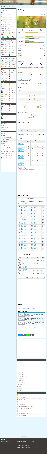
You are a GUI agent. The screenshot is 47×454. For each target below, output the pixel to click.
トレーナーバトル (38, 124)
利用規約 (19, 445)
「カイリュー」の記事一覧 (31, 327)
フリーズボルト (26, 264)
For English (43, 14)
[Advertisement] (31, 182)
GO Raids (32, 441)
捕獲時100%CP (38, 83)
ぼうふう (20, 148)
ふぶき (25, 270)
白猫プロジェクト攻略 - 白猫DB (5, 441)
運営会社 (22, 445)
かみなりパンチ (21, 145)
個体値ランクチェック (24, 83)
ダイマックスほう (26, 273)
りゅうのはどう (21, 157)
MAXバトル (31, 79)
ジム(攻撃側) (31, 201)
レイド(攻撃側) (22, 201)
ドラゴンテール (21, 135)
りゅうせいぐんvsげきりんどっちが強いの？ (28, 307)
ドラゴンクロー (21, 152)
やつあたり (21, 162)
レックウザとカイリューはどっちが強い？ (27, 308)
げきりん (20, 150)
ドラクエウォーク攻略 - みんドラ (21, 441)
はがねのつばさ (21, 134)
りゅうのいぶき (21, 132)
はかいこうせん (21, 143)
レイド (22, 79)
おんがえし (21, 164)
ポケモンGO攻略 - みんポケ (10, 1)
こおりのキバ (25, 259)
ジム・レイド (24, 124)
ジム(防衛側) (40, 201)
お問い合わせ (27, 445)
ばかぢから (21, 155)
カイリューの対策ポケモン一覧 (31, 277)
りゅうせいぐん (21, 159)
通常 (24, 108)
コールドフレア (26, 260)
